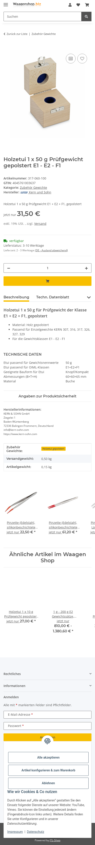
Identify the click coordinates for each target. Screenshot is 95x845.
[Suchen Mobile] (43, 16)
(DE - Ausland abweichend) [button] (51, 250)
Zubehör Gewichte (33, 187)
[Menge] (47, 268)
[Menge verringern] (8, 268)
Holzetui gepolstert (53, 448)
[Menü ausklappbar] (6, 3)
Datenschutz (35, 832)
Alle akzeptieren (48, 757)
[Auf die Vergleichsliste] (71, 58)
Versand (40, 223)
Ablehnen (48, 783)
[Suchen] (86, 16)
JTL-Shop (55, 840)
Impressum (15, 832)
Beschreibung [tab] (16, 297)
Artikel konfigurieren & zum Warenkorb (48, 770)
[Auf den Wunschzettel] (82, 58)
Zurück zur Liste (17, 34)
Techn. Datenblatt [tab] (52, 297)
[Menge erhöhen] (86, 268)
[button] (70, 4)
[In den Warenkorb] (7, 47)
